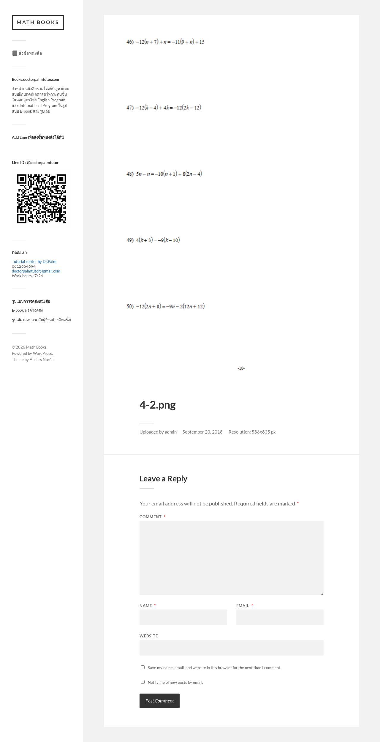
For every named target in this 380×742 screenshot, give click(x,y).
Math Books (38, 22)
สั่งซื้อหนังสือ (27, 53)
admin (171, 431)
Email (244, 606)
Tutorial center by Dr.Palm (34, 261)
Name (148, 606)
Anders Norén (41, 359)
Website (149, 636)
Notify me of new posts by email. (175, 682)
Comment (153, 517)
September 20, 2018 (203, 431)
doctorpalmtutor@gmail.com (36, 271)
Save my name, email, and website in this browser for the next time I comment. (214, 667)
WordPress (42, 353)
